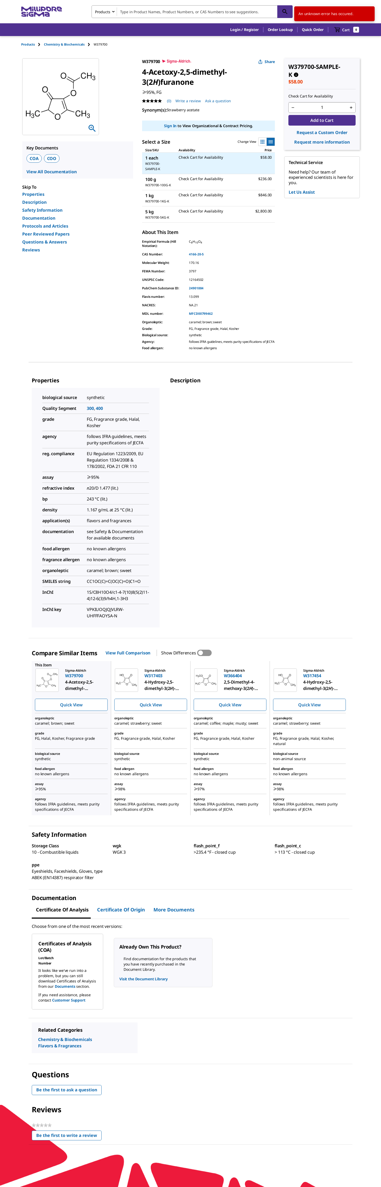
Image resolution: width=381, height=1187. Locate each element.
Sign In (170, 125)
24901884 (196, 288)
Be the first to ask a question (66, 1090)
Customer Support (68, 1000)
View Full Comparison (128, 652)
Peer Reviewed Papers (46, 234)
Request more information (322, 142)
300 (90, 408)
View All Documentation (51, 171)
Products (28, 44)
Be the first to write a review (69, 1136)
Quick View (71, 705)
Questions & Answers (44, 242)
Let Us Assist (302, 192)
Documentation (38, 218)
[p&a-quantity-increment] (351, 107)
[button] (244, 29)
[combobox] (192, 11)
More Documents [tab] (173, 909)
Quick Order (313, 29)
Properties (33, 194)
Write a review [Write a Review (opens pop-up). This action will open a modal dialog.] (188, 100)
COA (34, 158)
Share (266, 61)
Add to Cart (321, 120)
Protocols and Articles (45, 226)
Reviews (31, 250)
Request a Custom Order (322, 132)
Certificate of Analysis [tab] (62, 909)
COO (52, 158)
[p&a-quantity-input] (322, 108)
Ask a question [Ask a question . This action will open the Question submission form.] (218, 100)
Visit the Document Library (143, 978)
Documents (65, 986)
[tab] (32, 44)
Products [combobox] (102, 11)
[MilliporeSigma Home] (41, 12)
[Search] (285, 11)
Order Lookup (280, 29)
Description (34, 202)
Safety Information (42, 210)
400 (99, 408)
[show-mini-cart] (347, 29)
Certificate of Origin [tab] (121, 909)
